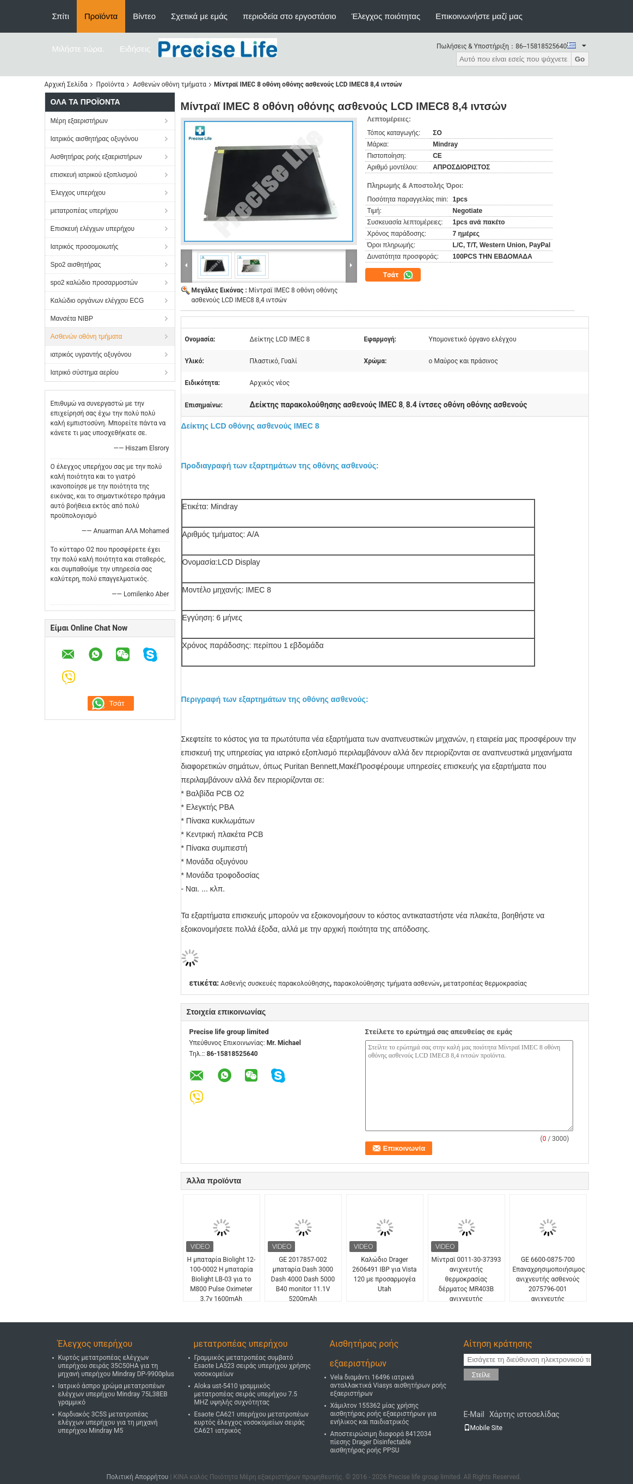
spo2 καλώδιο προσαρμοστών (94, 282)
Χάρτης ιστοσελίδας (524, 1414)
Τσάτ (398, 275)
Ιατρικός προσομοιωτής (85, 247)
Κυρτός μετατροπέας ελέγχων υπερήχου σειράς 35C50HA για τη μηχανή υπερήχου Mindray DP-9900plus (116, 1366)
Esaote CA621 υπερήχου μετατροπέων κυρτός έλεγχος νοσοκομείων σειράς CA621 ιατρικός (251, 1422)
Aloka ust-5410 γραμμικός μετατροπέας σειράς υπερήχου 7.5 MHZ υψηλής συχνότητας (246, 1394)
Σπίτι (61, 16)
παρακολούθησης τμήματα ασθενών (386, 983)
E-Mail (474, 1414)
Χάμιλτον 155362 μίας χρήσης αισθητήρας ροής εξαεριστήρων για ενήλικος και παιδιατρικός (383, 1414)
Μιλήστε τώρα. (78, 49)
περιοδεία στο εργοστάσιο (289, 16)
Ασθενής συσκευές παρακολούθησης (275, 983)
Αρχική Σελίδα (66, 84)
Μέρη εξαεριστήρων (79, 121)
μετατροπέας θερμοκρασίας (485, 983)
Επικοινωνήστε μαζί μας (479, 16)
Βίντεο (144, 16)
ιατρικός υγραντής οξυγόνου (91, 354)
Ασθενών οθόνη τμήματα (169, 84)
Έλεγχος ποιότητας (386, 16)
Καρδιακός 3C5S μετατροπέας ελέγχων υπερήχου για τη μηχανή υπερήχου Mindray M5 (108, 1422)
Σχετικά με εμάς (199, 16)
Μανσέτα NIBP (72, 318)
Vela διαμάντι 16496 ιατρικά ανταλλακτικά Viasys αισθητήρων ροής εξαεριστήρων (388, 1385)
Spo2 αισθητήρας (76, 264)
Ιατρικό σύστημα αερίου (85, 372)
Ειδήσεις (135, 48)
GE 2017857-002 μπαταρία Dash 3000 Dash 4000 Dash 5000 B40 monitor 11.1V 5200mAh (303, 1279)
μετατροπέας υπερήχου (84, 211)
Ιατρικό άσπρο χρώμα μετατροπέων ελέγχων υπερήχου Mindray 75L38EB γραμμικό (113, 1394)
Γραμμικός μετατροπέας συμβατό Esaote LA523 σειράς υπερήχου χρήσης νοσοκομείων (252, 1366)
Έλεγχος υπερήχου (78, 193)
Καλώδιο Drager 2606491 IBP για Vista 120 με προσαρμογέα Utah (384, 1274)
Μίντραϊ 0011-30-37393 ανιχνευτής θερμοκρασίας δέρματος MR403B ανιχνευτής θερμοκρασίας (466, 1284)
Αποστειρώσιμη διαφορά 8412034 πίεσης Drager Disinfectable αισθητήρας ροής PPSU (381, 1442)
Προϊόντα (101, 16)
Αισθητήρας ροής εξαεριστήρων (96, 157)
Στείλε (481, 1375)
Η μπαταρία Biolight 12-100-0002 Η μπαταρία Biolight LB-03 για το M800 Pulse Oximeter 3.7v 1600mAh (221, 1279)
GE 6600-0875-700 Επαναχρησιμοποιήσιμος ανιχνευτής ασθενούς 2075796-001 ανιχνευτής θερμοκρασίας (549, 1284)
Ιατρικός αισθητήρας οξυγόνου (94, 139)
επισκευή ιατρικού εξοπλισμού (94, 175)
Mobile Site (483, 1428)
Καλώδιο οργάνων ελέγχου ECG (97, 300)
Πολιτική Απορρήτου (137, 1477)
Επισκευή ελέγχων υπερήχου (93, 229)
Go (580, 59)
